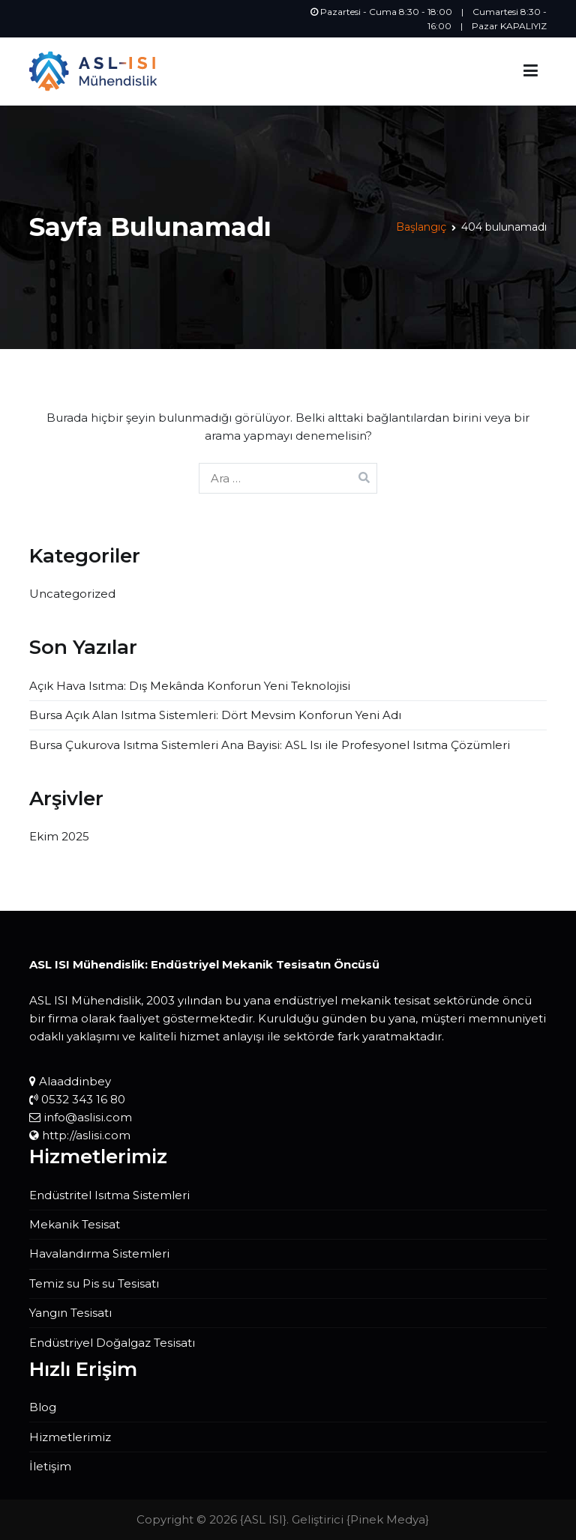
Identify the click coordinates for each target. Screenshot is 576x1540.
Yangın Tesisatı (70, 1313)
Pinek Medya (387, 1519)
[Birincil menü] (530, 71)
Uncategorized (72, 593)
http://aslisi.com (86, 1135)
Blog (42, 1407)
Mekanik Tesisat (74, 1224)
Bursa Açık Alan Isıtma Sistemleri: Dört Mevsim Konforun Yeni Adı (215, 715)
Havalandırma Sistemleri (99, 1253)
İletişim (50, 1466)
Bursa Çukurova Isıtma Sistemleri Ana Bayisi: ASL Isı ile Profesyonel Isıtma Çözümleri (269, 745)
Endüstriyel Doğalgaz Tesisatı (112, 1343)
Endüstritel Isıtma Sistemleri (109, 1195)
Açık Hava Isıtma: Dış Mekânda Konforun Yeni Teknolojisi (189, 686)
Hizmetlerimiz (70, 1437)
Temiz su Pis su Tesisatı (94, 1283)
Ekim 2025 (59, 836)
